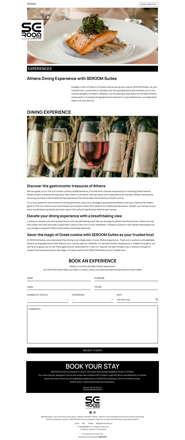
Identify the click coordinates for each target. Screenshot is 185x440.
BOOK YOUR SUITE (92, 387)
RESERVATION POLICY (104, 423)
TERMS (90, 423)
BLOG (77, 423)
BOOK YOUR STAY (148, 4)
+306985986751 (84, 427)
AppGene (103, 437)
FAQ (83, 423)
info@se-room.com (101, 427)
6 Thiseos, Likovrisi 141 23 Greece (93, 429)
